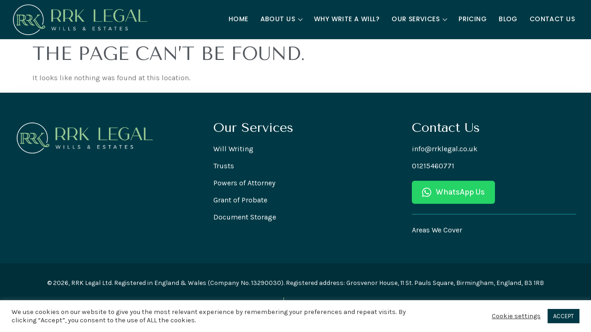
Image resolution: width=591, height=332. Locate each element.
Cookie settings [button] (516, 316)
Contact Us (552, 19)
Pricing (472, 19)
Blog (508, 19)
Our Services (419, 19)
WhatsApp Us (453, 192)
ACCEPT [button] (563, 316)
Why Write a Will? (347, 19)
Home (238, 19)
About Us (281, 19)
